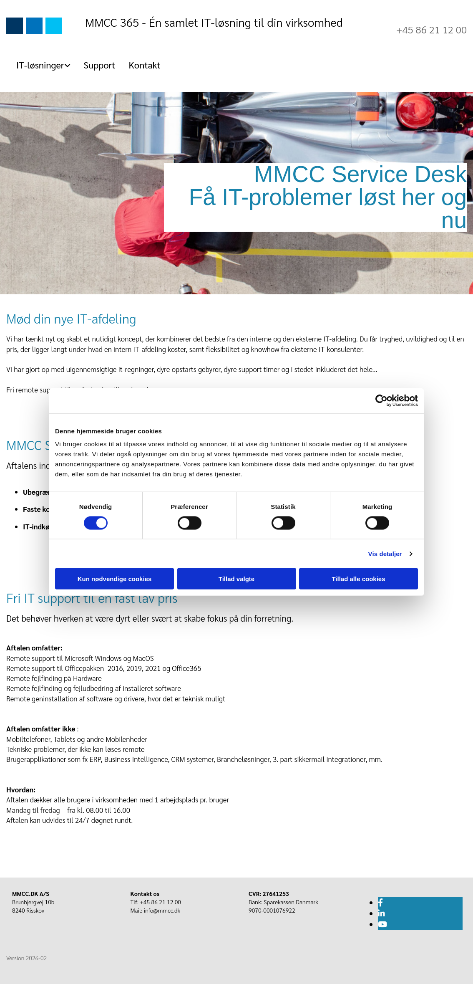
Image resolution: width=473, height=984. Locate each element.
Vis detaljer (385, 553)
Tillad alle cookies (358, 578)
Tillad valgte (236, 578)
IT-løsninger (40, 65)
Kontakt (145, 65)
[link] (40, 64)
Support (100, 65)
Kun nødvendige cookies (115, 578)
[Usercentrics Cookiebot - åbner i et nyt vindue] (381, 400)
